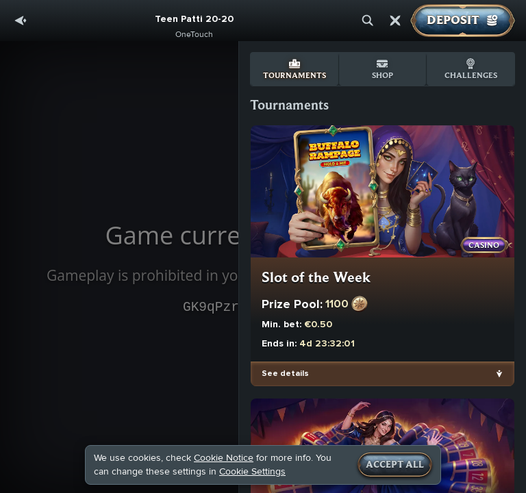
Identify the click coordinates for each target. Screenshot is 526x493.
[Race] (395, 20)
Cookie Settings (252, 471)
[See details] (499, 374)
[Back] (20, 20)
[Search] (367, 20)
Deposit (462, 20)
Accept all (395, 465)
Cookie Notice (223, 458)
